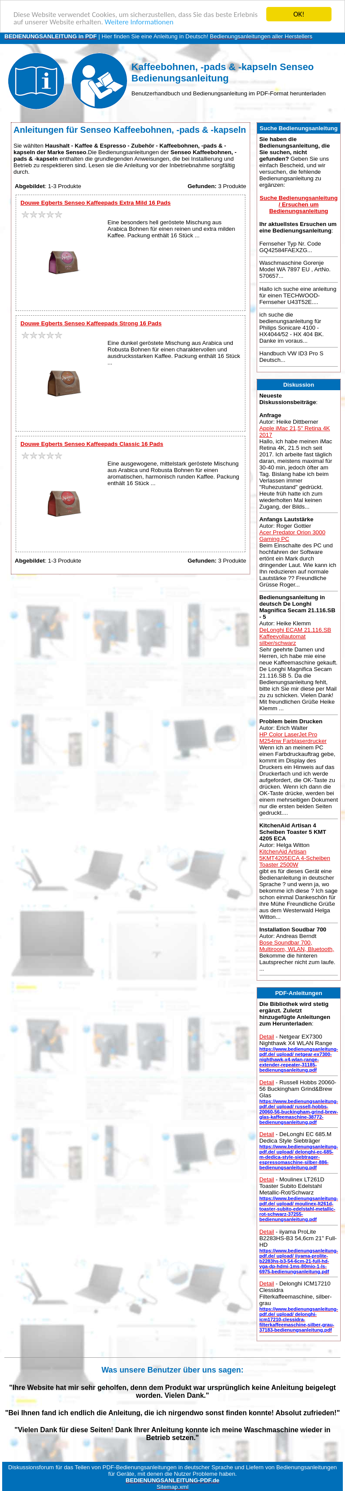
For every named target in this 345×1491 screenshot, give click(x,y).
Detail (266, 1036)
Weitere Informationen (139, 21)
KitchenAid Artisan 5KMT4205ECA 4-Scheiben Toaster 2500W (294, 858)
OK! (299, 14)
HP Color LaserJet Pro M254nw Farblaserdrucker (293, 737)
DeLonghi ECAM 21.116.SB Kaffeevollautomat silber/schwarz (295, 636)
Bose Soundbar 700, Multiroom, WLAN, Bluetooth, (296, 945)
